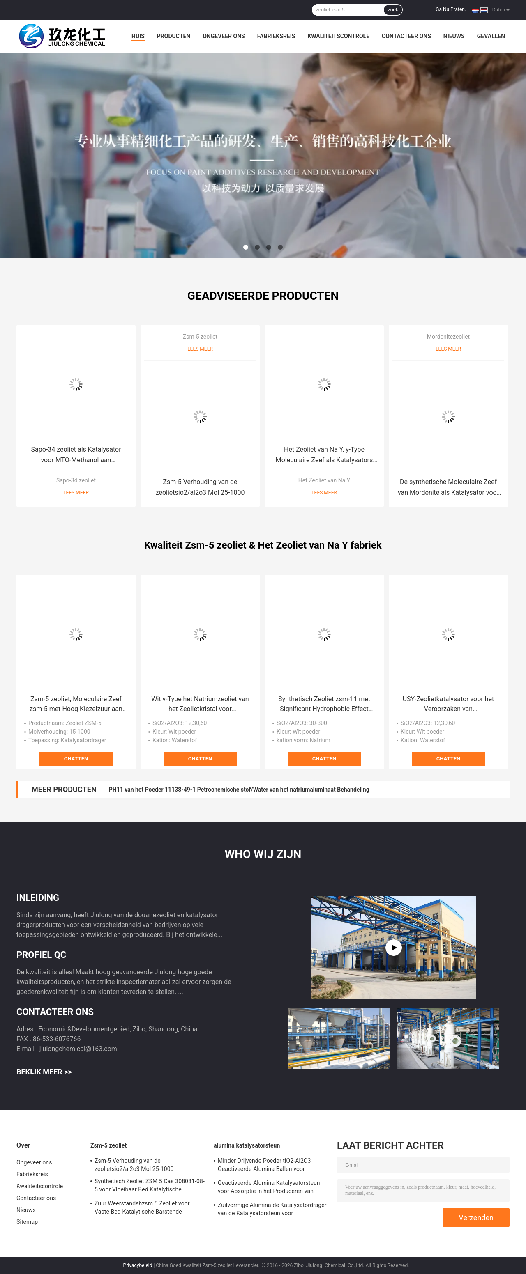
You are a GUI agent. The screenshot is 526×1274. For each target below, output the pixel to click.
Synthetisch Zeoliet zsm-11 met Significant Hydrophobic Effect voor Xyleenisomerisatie (324, 704)
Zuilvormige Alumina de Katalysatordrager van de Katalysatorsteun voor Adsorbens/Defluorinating (272, 1210)
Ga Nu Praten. (451, 9)
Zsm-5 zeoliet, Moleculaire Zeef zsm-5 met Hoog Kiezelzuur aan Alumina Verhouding (76, 704)
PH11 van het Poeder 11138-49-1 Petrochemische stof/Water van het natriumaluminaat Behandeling (239, 789)
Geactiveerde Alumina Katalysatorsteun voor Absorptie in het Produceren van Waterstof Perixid (269, 1188)
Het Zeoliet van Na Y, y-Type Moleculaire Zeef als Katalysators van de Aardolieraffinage (324, 455)
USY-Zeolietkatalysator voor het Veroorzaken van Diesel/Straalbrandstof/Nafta (448, 704)
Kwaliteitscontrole (338, 36)
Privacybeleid (137, 1265)
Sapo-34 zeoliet (76, 480)
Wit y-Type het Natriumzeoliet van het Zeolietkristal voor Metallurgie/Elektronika (200, 704)
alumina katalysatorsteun (247, 1145)
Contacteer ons (406, 36)
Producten (173, 36)
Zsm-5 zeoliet (200, 336)
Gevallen (491, 36)
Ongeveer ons (224, 36)
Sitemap (27, 1222)
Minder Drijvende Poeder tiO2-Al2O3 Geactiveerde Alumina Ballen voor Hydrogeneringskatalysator (264, 1166)
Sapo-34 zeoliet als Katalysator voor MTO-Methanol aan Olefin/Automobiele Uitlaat (76, 455)
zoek (393, 10)
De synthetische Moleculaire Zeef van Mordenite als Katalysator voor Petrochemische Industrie (448, 488)
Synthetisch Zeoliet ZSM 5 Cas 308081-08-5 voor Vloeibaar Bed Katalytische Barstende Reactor (150, 1186)
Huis (138, 36)
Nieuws (454, 36)
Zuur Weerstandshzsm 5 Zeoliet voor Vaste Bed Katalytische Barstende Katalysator (142, 1208)
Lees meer (76, 493)
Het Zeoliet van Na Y (324, 480)
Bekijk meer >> (44, 1071)
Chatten (76, 758)
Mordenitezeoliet (448, 336)
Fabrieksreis (276, 36)
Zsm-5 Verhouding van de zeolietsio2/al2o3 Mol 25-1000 (200, 487)
